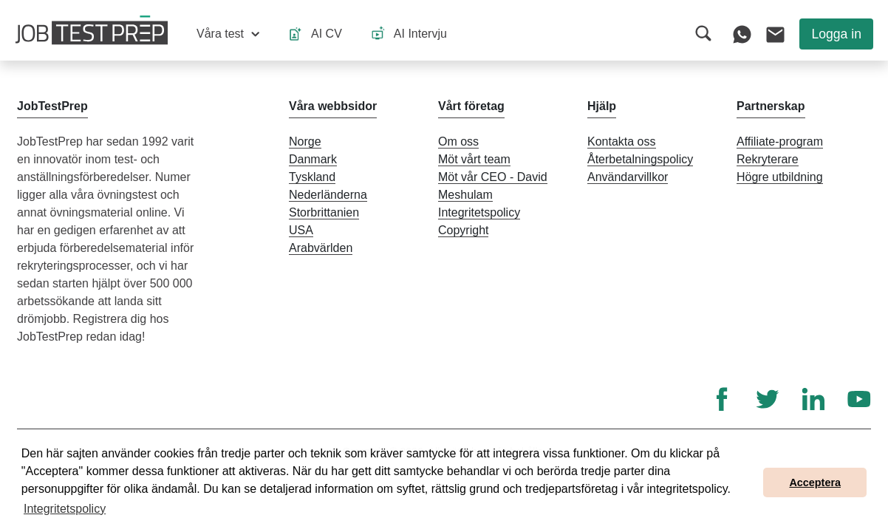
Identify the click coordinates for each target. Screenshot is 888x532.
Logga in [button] (836, 34)
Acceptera (815, 482)
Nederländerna (328, 194)
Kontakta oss (621, 141)
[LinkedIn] (813, 399)
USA (301, 230)
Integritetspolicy (479, 212)
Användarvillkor (627, 177)
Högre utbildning (780, 177)
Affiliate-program (780, 141)
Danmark (313, 159)
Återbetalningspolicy (640, 159)
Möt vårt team (474, 159)
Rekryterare (768, 159)
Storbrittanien (324, 212)
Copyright (463, 230)
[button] (228, 34)
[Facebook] (722, 399)
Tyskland (312, 177)
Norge (305, 141)
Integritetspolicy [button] (65, 508)
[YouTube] (859, 399)
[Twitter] (767, 399)
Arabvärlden (320, 248)
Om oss (458, 141)
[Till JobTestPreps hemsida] (91, 30)
